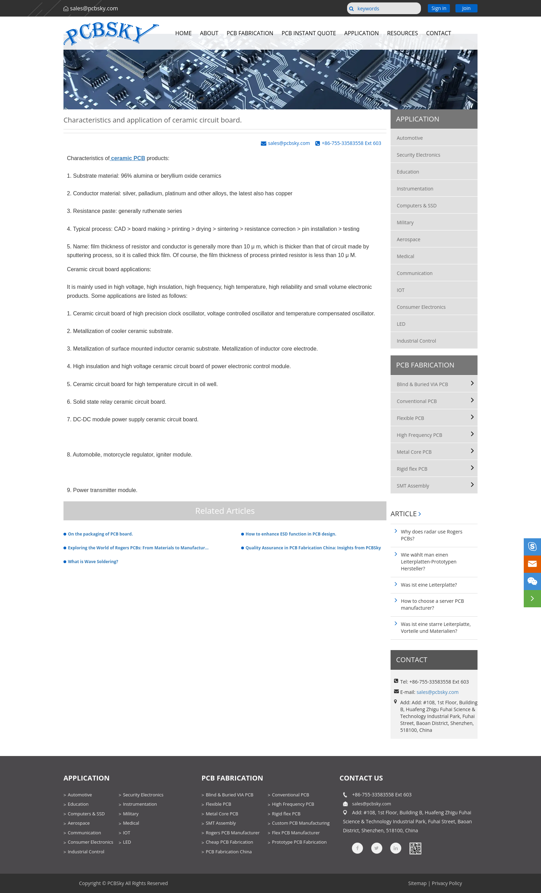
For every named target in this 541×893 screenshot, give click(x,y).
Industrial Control (416, 340)
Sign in (439, 8)
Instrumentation (415, 188)
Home (183, 33)
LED (401, 324)
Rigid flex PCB (412, 468)
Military (405, 222)
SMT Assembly (413, 485)
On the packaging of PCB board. (100, 534)
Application (361, 33)
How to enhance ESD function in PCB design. (291, 534)
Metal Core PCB (414, 452)
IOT (401, 290)
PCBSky (115, 883)
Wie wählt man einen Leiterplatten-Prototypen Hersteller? (428, 561)
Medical (405, 256)
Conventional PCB (417, 401)
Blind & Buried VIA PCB (422, 384)
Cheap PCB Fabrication (229, 842)
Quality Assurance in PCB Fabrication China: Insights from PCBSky (313, 548)
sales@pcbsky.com (94, 8)
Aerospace (408, 239)
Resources (402, 33)
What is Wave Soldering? (93, 562)
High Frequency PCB (419, 435)
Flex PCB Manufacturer (295, 833)
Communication (415, 273)
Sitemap (417, 883)
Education (408, 171)
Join (466, 8)
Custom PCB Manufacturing (300, 823)
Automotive (410, 138)
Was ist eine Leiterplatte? (429, 584)
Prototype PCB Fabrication (299, 842)
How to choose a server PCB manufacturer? (432, 604)
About (209, 33)
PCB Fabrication (250, 33)
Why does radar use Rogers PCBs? (431, 535)
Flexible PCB (410, 418)
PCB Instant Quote (309, 33)
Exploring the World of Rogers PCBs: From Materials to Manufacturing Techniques (138, 548)
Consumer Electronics (421, 307)
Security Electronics (418, 154)
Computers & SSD (417, 205)
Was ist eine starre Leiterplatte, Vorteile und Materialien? (436, 627)
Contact (438, 33)
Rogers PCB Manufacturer (232, 833)
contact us (361, 778)
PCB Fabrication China (229, 851)
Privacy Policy (447, 883)
